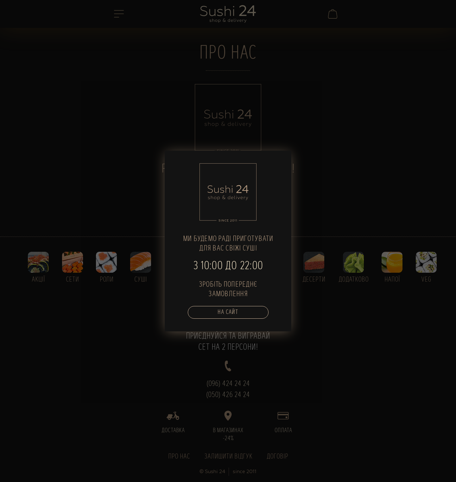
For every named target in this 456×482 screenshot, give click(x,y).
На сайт (228, 312)
